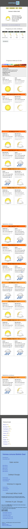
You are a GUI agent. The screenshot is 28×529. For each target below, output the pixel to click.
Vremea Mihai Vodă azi (7, 515)
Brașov (4, 424)
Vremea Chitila (5, 487)
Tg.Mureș (5, 441)
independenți (13, 508)
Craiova (4, 433)
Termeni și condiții (5, 524)
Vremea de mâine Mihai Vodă (8, 516)
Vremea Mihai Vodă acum (7, 512)
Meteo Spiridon (5, 471)
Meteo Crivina (5, 468)
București (5, 426)
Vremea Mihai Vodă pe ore (7, 513)
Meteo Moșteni (5, 469)
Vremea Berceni (5, 457)
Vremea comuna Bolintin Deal (14, 454)
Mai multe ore (5, 41)
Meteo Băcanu (5, 465)
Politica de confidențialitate (7, 525)
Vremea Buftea (5, 490)
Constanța (5, 431)
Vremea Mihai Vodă (6, 459)
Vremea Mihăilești (6, 480)
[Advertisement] (14, 50)
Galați (4, 435)
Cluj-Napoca (6, 429)
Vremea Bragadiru (6, 488)
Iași (4, 437)
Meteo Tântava (5, 466)
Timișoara (5, 444)
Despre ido (4, 523)
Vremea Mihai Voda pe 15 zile (8, 518)
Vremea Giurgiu (5, 477)
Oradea (4, 439)
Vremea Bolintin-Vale (6, 479)
